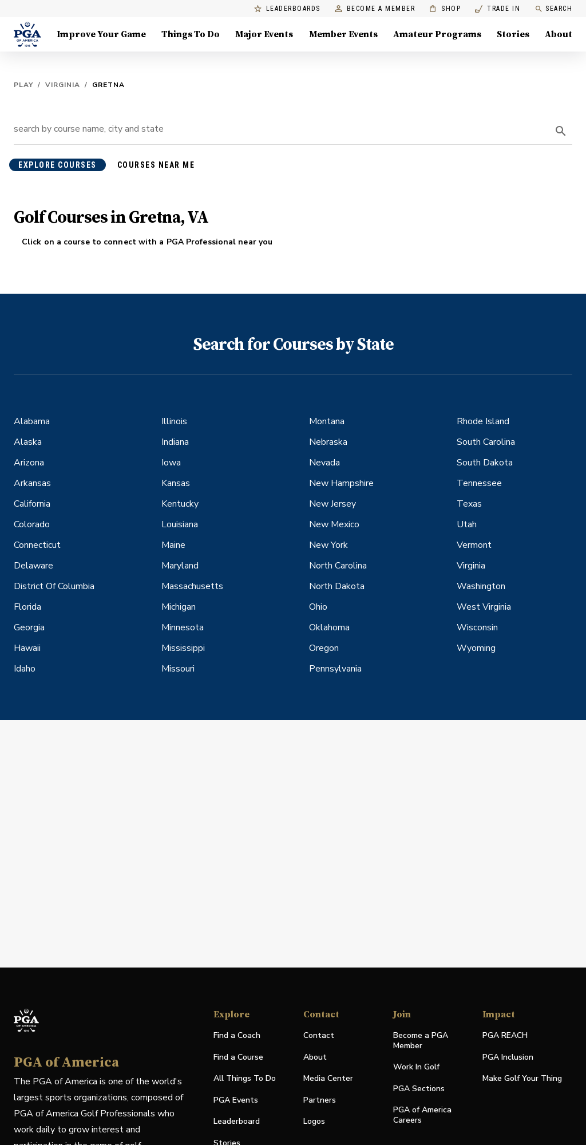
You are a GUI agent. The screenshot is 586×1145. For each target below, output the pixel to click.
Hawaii (27, 648)
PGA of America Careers (422, 1115)
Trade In (497, 9)
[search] (560, 131)
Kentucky (180, 504)
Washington (481, 586)
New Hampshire (341, 483)
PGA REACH (505, 1036)
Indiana (175, 442)
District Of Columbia (54, 586)
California (32, 504)
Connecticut (37, 545)
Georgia (29, 627)
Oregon (324, 648)
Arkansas (32, 483)
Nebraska (328, 442)
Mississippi (183, 648)
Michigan (178, 607)
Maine (173, 545)
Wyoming (476, 648)
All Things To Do (244, 1078)
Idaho (24, 668)
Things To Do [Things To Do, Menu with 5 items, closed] (190, 34)
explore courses (57, 164)
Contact (318, 1035)
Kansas (175, 483)
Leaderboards (287, 9)
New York (328, 545)
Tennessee (479, 483)
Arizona (29, 462)
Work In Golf (416, 1066)
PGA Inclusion (507, 1057)
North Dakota (337, 586)
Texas (469, 504)
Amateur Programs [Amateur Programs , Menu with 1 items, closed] (437, 34)
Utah (467, 524)
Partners (319, 1100)
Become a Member (375, 9)
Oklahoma (329, 627)
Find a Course (238, 1057)
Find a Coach (236, 1035)
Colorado (32, 524)
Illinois (174, 421)
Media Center (328, 1079)
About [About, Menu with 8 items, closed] (558, 34)
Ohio (318, 607)
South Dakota (485, 462)
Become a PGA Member (420, 1040)
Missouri (178, 668)
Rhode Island (483, 421)
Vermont (474, 545)
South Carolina (486, 442)
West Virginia (484, 607)
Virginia (62, 84)
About (315, 1057)
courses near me (156, 164)
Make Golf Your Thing (522, 1079)
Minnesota (182, 627)
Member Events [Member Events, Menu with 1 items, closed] (343, 34)
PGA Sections (419, 1088)
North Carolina (338, 565)
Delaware (33, 565)
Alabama (32, 421)
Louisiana (179, 524)
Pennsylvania (335, 668)
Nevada (324, 462)
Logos (314, 1121)
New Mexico (334, 524)
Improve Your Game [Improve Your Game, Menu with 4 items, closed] (101, 34)
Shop (445, 9)
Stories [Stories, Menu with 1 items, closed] (513, 34)
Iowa (171, 462)
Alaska (28, 442)
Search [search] (553, 9)
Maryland (180, 565)
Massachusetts (192, 586)
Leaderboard (236, 1121)
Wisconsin (477, 627)
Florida (27, 607)
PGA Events (235, 1100)
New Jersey (332, 504)
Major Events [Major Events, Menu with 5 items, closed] (264, 34)
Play (23, 84)
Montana (327, 421)
